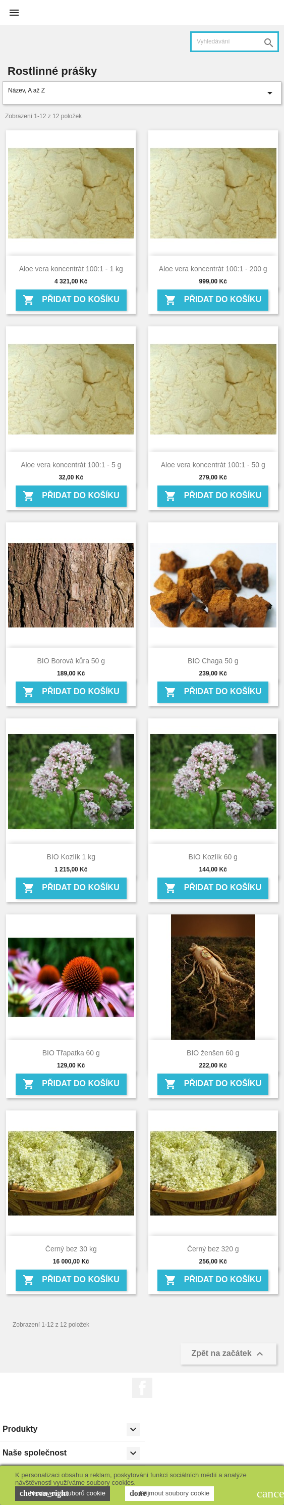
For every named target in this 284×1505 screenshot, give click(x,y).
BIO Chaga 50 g (213, 661)
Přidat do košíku (71, 300)
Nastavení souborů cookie (62, 1493)
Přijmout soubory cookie (169, 1493)
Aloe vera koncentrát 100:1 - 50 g (213, 465)
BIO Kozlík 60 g (213, 857)
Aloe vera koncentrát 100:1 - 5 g (71, 465)
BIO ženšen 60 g (213, 1053)
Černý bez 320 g (213, 1249)
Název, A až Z (142, 93)
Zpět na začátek (228, 1354)
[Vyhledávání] (234, 41)
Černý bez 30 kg (71, 1249)
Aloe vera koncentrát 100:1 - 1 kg (71, 269)
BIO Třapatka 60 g (71, 1053)
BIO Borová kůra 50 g (71, 661)
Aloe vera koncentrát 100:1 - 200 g (213, 269)
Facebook (142, 1388)
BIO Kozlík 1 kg (71, 857)
